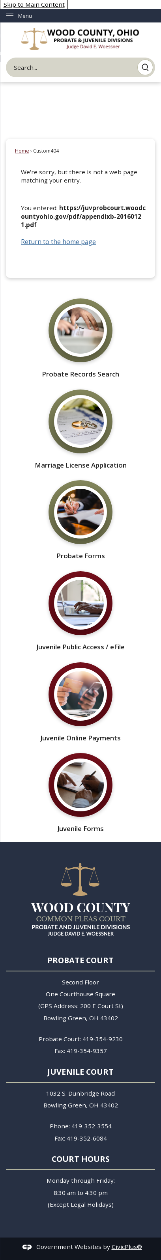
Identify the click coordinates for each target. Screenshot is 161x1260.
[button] (145, 67)
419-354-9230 (102, 1039)
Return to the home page (58, 241)
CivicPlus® (127, 1247)
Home (22, 150)
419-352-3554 (91, 1126)
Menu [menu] (25, 15)
